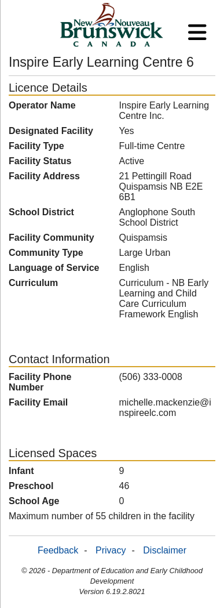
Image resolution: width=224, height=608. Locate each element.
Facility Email (38, 402)
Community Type (46, 253)
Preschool (31, 486)
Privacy (111, 550)
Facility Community (51, 238)
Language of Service (54, 268)
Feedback (58, 550)
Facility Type (36, 146)
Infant (21, 471)
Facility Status (40, 161)
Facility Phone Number (40, 382)
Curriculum (33, 283)
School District (41, 212)
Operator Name (42, 105)
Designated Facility (51, 131)
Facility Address (44, 176)
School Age (34, 501)
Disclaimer (164, 550)
